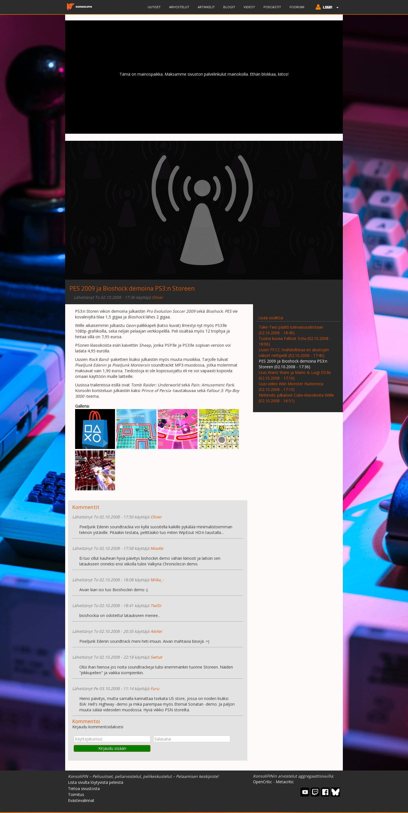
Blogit (229, 7)
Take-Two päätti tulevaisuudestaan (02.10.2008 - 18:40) (291, 329)
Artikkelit (206, 7)
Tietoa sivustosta (84, 788)
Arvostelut (179, 7)
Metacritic (285, 781)
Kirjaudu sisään (112, 748)
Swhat (156, 657)
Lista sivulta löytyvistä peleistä (95, 782)
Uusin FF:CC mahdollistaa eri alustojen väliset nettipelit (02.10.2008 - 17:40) (294, 352)
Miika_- (157, 579)
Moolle (156, 548)
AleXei (156, 631)
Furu (154, 688)
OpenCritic (262, 781)
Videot (249, 7)
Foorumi (297, 7)
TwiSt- (156, 605)
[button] (326, 7)
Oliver (157, 297)
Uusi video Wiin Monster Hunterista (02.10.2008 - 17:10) (291, 386)
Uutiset (154, 7)
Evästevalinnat (81, 800)
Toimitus (76, 794)
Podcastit (272, 7)
